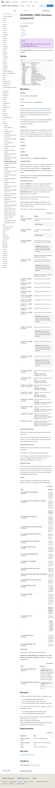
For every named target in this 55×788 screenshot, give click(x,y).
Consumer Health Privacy (41, 781)
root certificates (39, 132)
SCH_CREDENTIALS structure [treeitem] (8, 143)
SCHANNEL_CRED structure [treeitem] (10, 161)
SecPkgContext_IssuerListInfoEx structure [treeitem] (10, 187)
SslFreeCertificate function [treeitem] (9, 215)
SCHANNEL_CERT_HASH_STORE (47, 686)
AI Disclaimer (4, 781)
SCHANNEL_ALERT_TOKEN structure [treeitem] (10, 147)
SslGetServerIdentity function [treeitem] (8, 217)
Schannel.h (25, 10)
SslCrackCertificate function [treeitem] (10, 209)
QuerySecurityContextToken (27, 754)
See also (23, 36)
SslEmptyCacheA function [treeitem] (9, 210)
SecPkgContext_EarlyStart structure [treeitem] (9, 183)
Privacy (31, 781)
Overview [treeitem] (6, 125)
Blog (19, 781)
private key (41, 110)
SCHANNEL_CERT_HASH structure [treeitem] (9, 151)
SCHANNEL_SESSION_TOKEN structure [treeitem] (10, 164)
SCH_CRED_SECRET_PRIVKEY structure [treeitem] (10, 139)
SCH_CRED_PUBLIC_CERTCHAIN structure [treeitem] (10, 136)
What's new (42, 5)
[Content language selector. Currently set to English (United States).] (8, 778)
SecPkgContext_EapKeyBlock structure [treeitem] (10, 175)
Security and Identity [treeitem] (7, 16)
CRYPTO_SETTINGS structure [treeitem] (8, 128)
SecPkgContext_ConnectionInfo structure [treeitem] (10, 172)
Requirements (24, 34)
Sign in (51, 1)
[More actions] (52, 11)
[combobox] (9, 14)
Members (23, 30)
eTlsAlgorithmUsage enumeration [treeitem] (8, 132)
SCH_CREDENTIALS (28, 46)
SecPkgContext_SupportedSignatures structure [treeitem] (10, 206)
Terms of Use (4, 783)
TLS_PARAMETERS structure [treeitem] (10, 220)
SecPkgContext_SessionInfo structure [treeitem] (10, 202)
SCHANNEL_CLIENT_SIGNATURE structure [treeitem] (10, 158)
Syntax (22, 28)
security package (33, 199)
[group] (36, 567)
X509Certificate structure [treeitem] (9, 222)
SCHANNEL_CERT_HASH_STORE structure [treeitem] (10, 154)
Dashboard (50, 5)
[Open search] (48, 2)
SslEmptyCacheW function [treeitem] (10, 213)
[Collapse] (15, 10)
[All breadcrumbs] (21, 11)
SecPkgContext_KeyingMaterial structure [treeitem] (10, 190)
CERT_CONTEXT (35, 108)
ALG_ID (38, 164)
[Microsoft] (3, 2)
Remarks (23, 32)
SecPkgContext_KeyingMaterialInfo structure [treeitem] (10, 194)
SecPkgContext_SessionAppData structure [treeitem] (10, 198)
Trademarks (11, 783)
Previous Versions (13, 781)
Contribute (25, 781)
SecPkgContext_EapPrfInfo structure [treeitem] (10, 179)
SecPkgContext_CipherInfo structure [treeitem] (10, 168)
